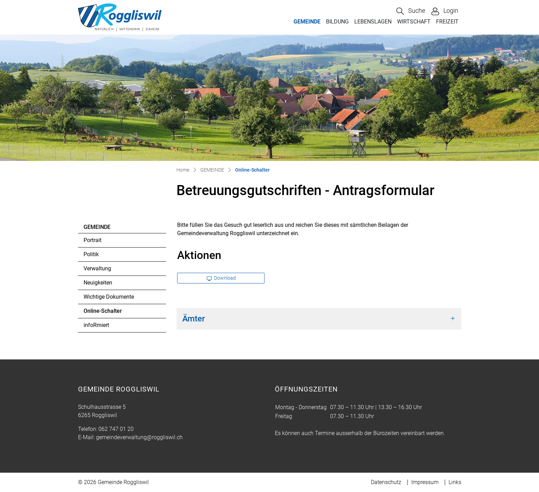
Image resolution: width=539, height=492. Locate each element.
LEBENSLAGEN (373, 21)
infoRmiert (96, 325)
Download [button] (221, 278)
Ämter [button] (193, 319)
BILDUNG (337, 21)
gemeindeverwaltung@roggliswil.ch (139, 437)
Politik (91, 254)
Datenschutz (386, 482)
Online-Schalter (102, 313)
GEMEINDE (306, 21)
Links (455, 482)
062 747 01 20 (116, 429)
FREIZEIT (447, 21)
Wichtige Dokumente (109, 296)
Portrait (93, 240)
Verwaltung (97, 268)
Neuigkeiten (98, 282)
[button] (410, 11)
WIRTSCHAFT (414, 21)
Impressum (425, 482)
